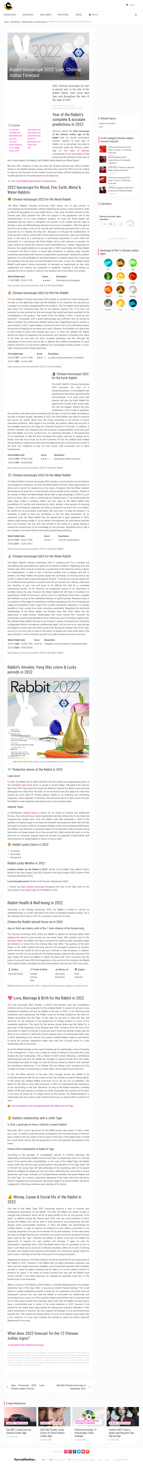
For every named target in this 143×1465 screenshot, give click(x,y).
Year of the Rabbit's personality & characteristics (34, 181)
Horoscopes (9, 14)
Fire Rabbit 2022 (15, 133)
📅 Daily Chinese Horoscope (77, 1460)
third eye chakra (15, 940)
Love (101, 127)
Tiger (133, 269)
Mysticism (63, 14)
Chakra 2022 (32, 145)
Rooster (108, 310)
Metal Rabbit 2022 (15, 136)
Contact (107, 1460)
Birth (29, 148)
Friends (92, 1460)
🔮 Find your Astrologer (57, 1460)
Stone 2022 (32, 139)
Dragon (120, 283)
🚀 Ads (44, 1460)
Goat (120, 296)
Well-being (45, 14)
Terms (99, 1460)
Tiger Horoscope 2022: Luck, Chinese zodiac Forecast (27, 1387)
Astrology (28, 14)
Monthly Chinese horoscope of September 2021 (71, 1387)
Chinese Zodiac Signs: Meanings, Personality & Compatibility (87, 1422)
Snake (132, 283)
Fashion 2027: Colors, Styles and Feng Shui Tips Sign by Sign (121, 1433)
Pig (133, 310)
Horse (108, 296)
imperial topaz (30, 812)
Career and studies (107, 123)
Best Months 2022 (34, 142)
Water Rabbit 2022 (34, 136)
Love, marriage (14, 148)
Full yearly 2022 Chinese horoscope (27, 1345)
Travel (78, 14)
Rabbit (108, 283)
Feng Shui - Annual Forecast (17, 1423)
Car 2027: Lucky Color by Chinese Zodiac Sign (18, 1431)
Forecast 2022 (14, 130)
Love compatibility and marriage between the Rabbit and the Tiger (42, 1106)
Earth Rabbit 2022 (34, 133)
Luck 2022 (12, 139)
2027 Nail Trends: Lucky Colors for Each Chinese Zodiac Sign (52, 1433)
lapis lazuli (27, 785)
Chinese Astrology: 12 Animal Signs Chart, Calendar (85, 1433)
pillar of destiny (79, 150)
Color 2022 (13, 142)
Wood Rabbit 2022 (34, 130)
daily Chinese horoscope (32, 886)
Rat (108, 269)
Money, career (14, 151)
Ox (120, 269)
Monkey (133, 296)
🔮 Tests (93, 14)
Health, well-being (15, 145)
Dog (120, 310)
